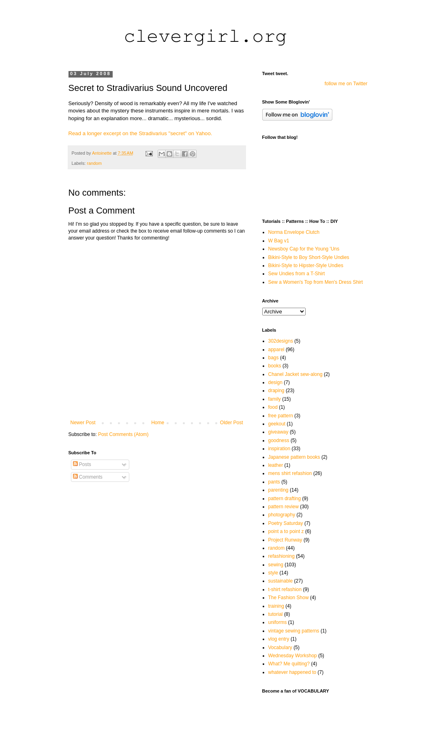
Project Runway (285, 540)
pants (274, 482)
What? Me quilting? (289, 664)
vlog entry (278, 639)
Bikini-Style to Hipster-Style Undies (305, 265)
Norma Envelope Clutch (294, 232)
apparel (276, 349)
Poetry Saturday (285, 523)
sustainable (280, 581)
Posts (82, 464)
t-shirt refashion (285, 589)
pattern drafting (284, 498)
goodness (278, 440)
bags (273, 357)
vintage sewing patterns (293, 631)
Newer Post (83, 422)
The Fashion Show (288, 597)
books (274, 366)
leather (275, 465)
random (94, 163)
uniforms (277, 622)
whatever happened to (292, 672)
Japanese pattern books (294, 457)
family (274, 399)
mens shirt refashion (290, 473)
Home (157, 422)
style (273, 573)
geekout (277, 424)
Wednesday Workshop (292, 655)
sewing (275, 565)
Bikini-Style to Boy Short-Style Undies (308, 257)
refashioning (281, 556)
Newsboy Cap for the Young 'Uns (304, 249)
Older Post (231, 422)
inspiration (279, 448)
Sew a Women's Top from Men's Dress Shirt (315, 282)
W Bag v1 (278, 241)
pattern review (283, 506)
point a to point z (286, 531)
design (275, 382)
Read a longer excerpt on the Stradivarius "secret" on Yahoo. (140, 133)
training (276, 606)
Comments (88, 477)
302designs (280, 341)
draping (276, 390)
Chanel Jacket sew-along (295, 374)
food (273, 407)
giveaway (278, 432)
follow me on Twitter (346, 83)
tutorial (275, 614)
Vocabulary (280, 647)
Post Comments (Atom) (123, 434)
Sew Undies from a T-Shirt (296, 273)
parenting (278, 490)
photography (281, 515)
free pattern (280, 416)
